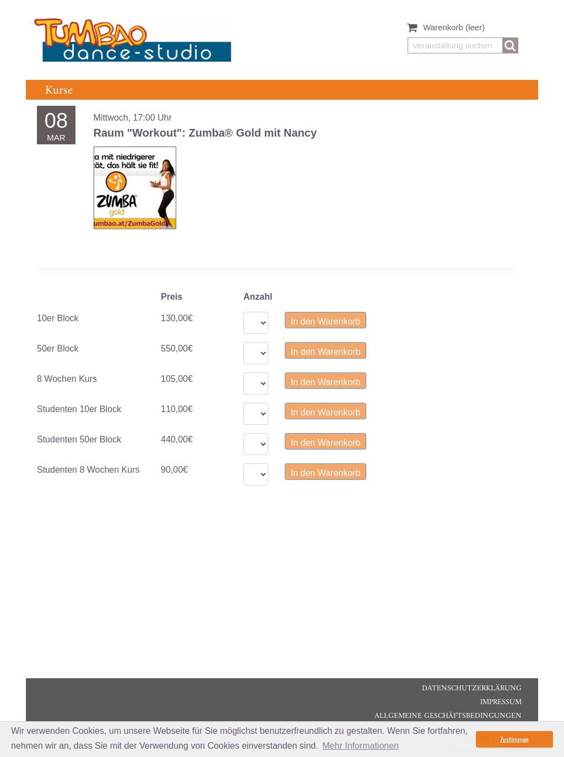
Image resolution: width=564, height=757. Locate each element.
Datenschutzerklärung (472, 688)
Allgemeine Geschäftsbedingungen (448, 716)
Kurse (59, 91)
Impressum (501, 702)
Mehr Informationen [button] (360, 745)
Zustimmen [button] (514, 739)
